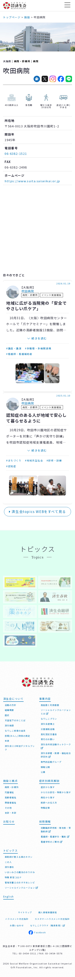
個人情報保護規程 (47, 912)
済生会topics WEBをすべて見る (37, 511)
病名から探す (48, 797)
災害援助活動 (48, 729)
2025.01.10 (63, 395)
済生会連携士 (48, 723)
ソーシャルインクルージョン (21, 887)
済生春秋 (9, 867)
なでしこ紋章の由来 (15, 730)
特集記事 (45, 807)
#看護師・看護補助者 (19, 354)
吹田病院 (28, 291)
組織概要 (9, 710)
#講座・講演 (14, 348)
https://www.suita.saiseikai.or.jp (32, 181)
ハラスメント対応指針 (16, 918)
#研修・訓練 (54, 460)
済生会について (13, 699)
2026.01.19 (63, 283)
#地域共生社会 (34, 460)
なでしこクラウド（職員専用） (47, 925)
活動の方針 (10, 705)
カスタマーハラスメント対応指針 (52, 918)
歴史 (7, 715)
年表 (7, 740)
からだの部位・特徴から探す (56, 792)
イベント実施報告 (51, 295)
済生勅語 (9, 725)
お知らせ (9, 821)
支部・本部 (10, 812)
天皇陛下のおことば (15, 720)
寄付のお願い (48, 739)
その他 (8, 807)
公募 (43, 772)
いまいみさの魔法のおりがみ (20, 872)
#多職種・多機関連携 (38, 348)
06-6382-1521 (16, 153)
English (8, 896)
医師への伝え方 (49, 802)
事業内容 (45, 699)
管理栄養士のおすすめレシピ (20, 882)
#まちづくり (14, 460)
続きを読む (39, 338)
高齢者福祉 (10, 797)
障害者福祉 (10, 802)
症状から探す (48, 787)
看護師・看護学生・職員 (55, 836)
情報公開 (45, 767)
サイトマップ (25, 912)
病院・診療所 (22, 61)
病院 (35, 61)
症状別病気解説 (49, 781)
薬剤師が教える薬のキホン (19, 856)
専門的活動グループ (51, 761)
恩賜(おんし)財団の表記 (17, 735)
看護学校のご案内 (52, 841)
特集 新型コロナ (13, 877)
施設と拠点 (10, 781)
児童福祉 (9, 792)
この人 (8, 862)
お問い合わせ (17, 925)
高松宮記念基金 (49, 734)
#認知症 (11, 466)
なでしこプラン (49, 718)
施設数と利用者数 (50, 705)
